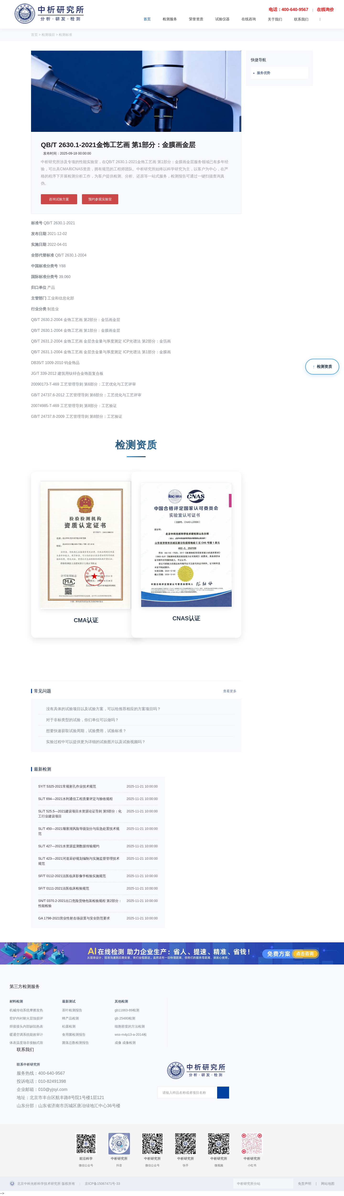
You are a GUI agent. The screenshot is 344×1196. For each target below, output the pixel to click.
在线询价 (325, 9)
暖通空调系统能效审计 (26, 1034)
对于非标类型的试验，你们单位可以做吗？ (82, 720)
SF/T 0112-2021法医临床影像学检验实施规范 (72, 876)
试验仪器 (222, 19)
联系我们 (301, 19)
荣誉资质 (196, 19)
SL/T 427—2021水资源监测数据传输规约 (68, 846)
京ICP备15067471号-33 (102, 1183)
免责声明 (304, 1183)
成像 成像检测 (125, 1043)
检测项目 (48, 35)
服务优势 (263, 73)
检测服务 (170, 19)
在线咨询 (249, 19)
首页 (147, 19)
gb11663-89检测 (127, 1010)
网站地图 (327, 1183)
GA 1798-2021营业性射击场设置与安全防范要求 (74, 918)
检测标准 (65, 35)
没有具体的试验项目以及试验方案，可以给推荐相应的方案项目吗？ (103, 709)
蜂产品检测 (70, 1018)
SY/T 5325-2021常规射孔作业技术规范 (67, 786)
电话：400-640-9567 (288, 9)
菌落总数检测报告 (75, 1043)
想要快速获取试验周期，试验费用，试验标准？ (86, 731)
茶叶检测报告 (72, 1010)
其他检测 (121, 1001)
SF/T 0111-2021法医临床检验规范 (63, 888)
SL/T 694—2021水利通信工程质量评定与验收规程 (75, 799)
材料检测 (16, 1001)
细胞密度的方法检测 (130, 1026)
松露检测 (68, 1026)
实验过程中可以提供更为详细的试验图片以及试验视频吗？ (95, 742)
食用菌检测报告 (74, 1034)
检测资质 (324, 367)
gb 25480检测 (125, 1018)
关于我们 (275, 19)
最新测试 (68, 1001)
